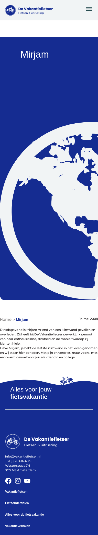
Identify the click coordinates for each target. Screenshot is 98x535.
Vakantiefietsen (16, 491)
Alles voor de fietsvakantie (24, 514)
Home (6, 319)
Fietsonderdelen (17, 503)
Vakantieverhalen (17, 526)
